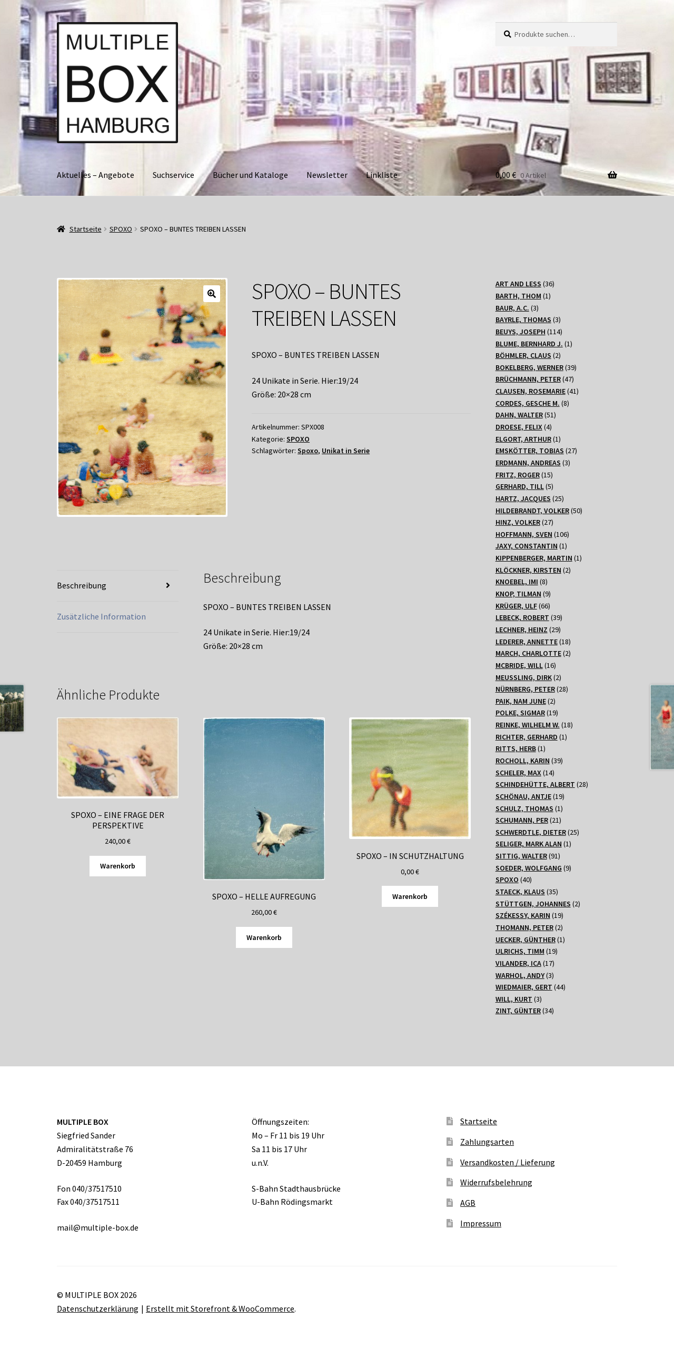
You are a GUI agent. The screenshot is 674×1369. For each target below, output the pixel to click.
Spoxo (308, 450)
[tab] (118, 586)
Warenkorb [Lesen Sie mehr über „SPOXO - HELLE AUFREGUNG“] (264, 937)
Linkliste (382, 174)
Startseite (86, 229)
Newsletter (327, 174)
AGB (467, 1202)
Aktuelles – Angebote (95, 174)
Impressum (480, 1223)
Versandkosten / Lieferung (507, 1162)
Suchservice (173, 174)
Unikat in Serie (346, 450)
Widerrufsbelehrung (496, 1182)
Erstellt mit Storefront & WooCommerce (220, 1308)
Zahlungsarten (487, 1141)
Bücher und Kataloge (250, 174)
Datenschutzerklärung (97, 1308)
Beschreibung (81, 585)
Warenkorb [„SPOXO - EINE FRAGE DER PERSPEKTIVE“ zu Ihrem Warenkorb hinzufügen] (117, 866)
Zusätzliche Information (101, 616)
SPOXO (121, 229)
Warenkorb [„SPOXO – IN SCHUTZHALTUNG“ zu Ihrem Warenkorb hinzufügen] (410, 896)
